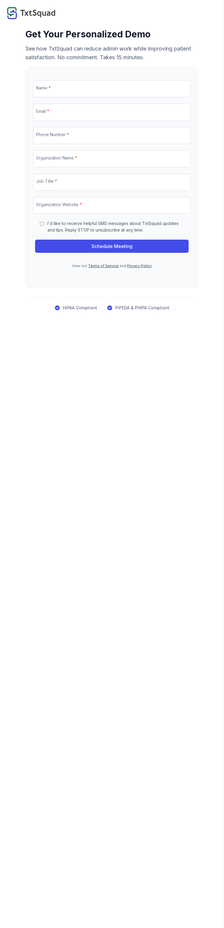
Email (42, 111)
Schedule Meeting (112, 246)
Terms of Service (103, 266)
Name (43, 87)
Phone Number (52, 134)
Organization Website (59, 204)
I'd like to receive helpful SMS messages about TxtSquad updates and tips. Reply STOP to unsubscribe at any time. (113, 227)
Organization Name (56, 157)
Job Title (46, 181)
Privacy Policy (139, 266)
